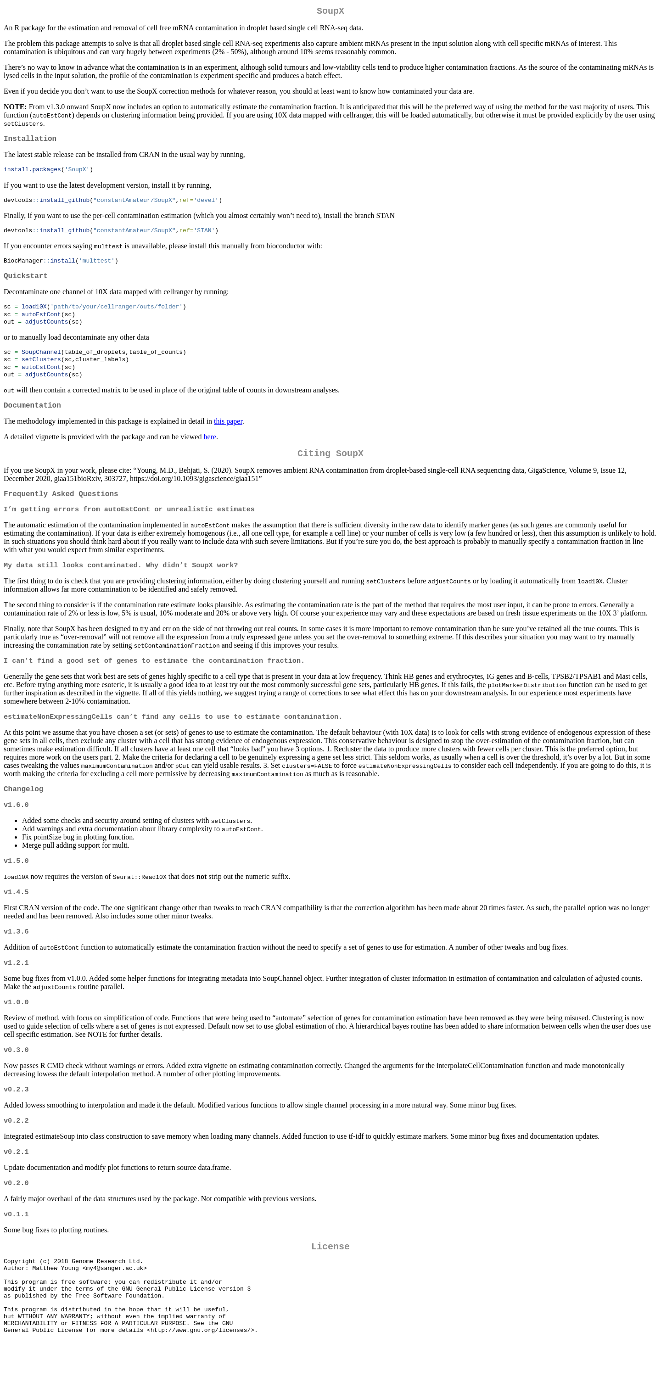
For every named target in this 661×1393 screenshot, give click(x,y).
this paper (228, 437)
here (209, 453)
